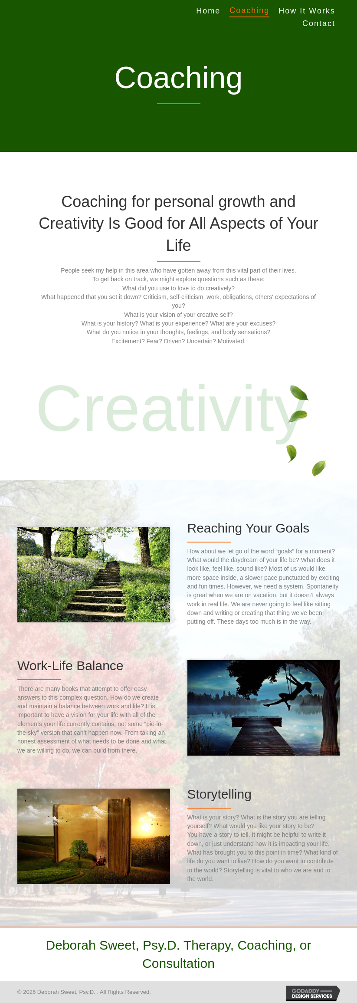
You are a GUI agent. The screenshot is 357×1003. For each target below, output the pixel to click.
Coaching (249, 10)
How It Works (306, 11)
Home (208, 11)
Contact (318, 23)
